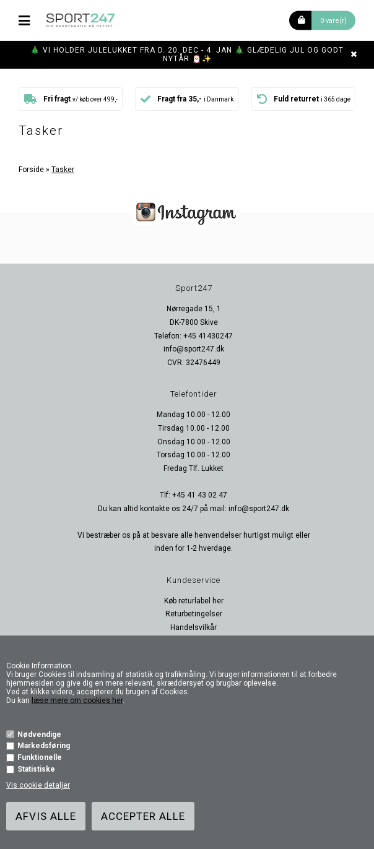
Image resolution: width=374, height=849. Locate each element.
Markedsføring (43, 745)
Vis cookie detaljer (38, 785)
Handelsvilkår (193, 627)
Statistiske (36, 769)
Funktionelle (39, 757)
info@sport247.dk (193, 349)
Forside (31, 169)
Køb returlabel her (194, 601)
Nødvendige (39, 734)
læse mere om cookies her (77, 700)
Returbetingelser (193, 614)
